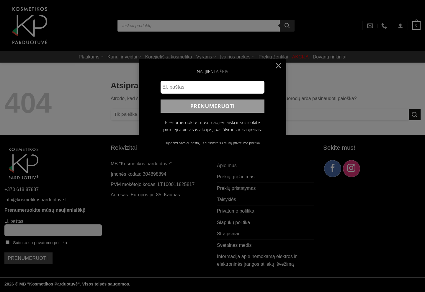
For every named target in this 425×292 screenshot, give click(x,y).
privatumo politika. (246, 143)
